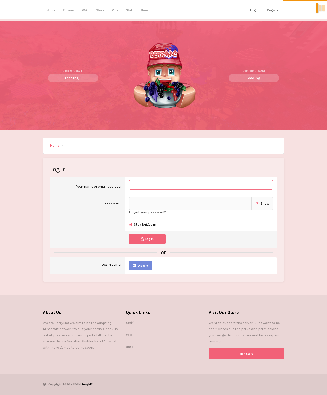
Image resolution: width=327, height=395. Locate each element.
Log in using (110, 264)
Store (100, 10)
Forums (69, 10)
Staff (129, 10)
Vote (115, 10)
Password (112, 203)
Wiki (85, 10)
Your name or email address (98, 186)
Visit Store (246, 353)
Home (51, 10)
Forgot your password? (147, 212)
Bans (144, 10)
